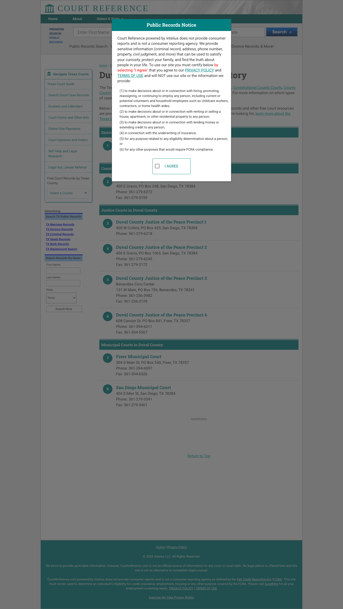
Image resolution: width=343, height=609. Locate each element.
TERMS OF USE (130, 75)
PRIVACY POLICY (199, 70)
